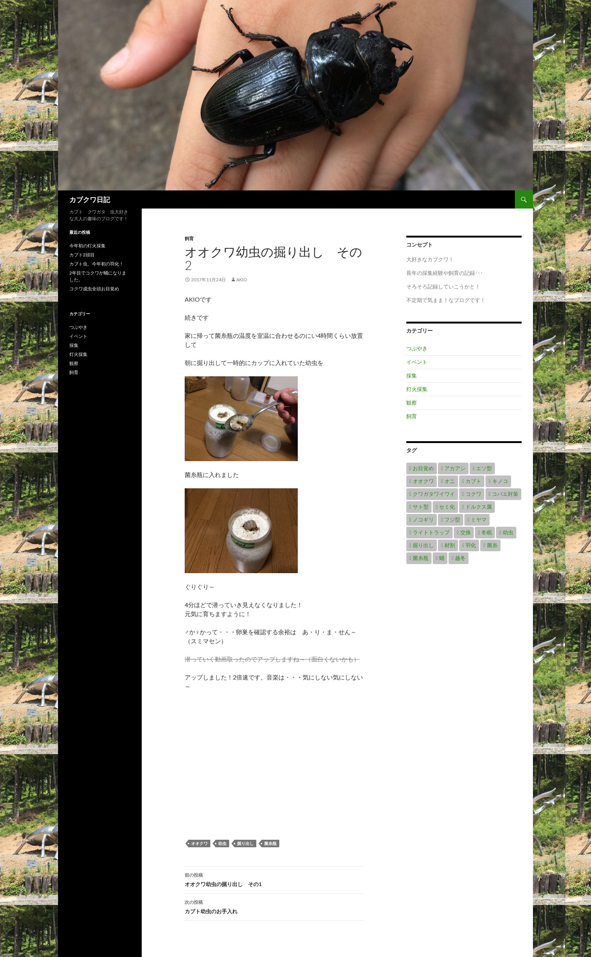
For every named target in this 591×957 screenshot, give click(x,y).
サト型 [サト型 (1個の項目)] (421, 506)
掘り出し (245, 843)
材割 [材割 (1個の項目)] (449, 545)
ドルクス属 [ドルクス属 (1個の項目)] (478, 506)
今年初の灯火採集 (87, 245)
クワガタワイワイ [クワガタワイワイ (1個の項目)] (434, 494)
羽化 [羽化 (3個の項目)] (470, 545)
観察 (411, 402)
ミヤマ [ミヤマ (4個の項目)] (479, 519)
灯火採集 (416, 389)
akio (241, 279)
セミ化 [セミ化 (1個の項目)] (447, 506)
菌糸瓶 (270, 843)
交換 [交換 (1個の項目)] (465, 532)
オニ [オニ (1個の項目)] (449, 481)
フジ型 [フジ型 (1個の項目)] (452, 519)
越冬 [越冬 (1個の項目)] (460, 558)
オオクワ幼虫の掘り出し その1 (274, 879)
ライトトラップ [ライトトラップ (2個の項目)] (431, 532)
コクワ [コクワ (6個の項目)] (473, 494)
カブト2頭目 (82, 255)
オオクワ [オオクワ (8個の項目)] (423, 481)
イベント (416, 362)
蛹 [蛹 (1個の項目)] (441, 558)
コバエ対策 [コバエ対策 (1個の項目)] (505, 494)
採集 (411, 375)
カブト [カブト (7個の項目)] (473, 481)
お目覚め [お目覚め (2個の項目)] (423, 468)
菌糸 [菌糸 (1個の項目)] (492, 545)
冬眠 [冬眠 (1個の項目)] (486, 532)
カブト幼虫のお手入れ (274, 906)
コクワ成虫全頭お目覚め (94, 288)
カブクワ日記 (89, 199)
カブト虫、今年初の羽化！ (96, 264)
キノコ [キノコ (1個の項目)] (500, 481)
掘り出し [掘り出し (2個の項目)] (423, 545)
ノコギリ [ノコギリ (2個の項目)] (423, 519)
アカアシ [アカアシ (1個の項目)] (454, 468)
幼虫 (222, 843)
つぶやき (416, 348)
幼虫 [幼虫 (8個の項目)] (508, 532)
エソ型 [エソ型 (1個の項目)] (484, 468)
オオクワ (199, 843)
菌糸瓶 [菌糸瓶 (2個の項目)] (421, 558)
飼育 (189, 238)
